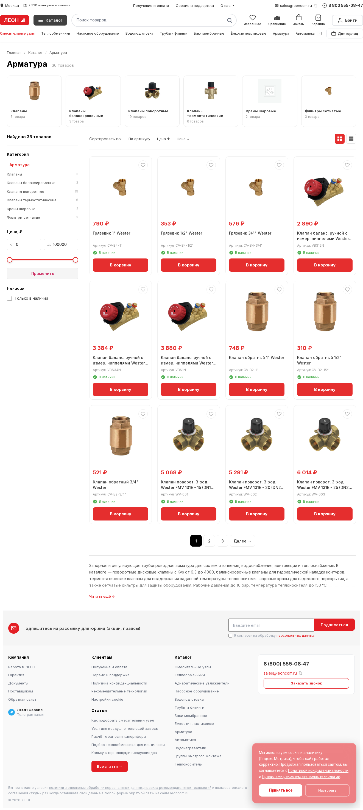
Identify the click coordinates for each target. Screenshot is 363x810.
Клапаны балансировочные (42, 183)
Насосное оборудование (98, 33)
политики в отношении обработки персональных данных (96, 787)
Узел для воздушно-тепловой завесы (124, 727)
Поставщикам (20, 690)
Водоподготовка (139, 33)
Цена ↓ (192, 139)
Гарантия (16, 674)
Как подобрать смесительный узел (122, 719)
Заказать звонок (306, 682)
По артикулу (141, 139)
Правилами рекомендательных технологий (301, 776)
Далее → (242, 541)
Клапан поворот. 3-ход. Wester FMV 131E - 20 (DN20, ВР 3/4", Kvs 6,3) (254, 486)
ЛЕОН (14, 20)
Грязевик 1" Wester (112, 232)
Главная (14, 52)
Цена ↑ (169, 139)
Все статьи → (109, 765)
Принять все (280, 790)
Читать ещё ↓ (102, 596)
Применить (42, 273)
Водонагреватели (190, 747)
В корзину (120, 264)
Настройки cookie (107, 698)
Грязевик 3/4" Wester (251, 232)
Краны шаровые (42, 209)
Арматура (281, 33)
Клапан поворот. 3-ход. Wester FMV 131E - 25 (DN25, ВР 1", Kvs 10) (322, 486)
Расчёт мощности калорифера (118, 735)
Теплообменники (55, 33)
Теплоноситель (188, 763)
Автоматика (305, 33)
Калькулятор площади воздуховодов (124, 752)
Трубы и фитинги (173, 33)
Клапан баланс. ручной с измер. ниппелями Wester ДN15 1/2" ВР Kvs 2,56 (324, 237)
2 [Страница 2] (209, 541)
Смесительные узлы (17, 33)
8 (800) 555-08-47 (286, 663)
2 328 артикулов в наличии (47, 5)
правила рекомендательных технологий (177, 787)
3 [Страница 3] (222, 541)
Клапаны (42, 174)
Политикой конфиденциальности (318, 770)
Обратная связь (22, 698)
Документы (18, 682)
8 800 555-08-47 (342, 5)
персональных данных (295, 635)
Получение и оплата (151, 5)
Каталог (35, 52)
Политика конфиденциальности (119, 682)
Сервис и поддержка (195, 5)
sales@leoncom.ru (296, 5)
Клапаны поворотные (42, 191)
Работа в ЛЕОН (21, 666)
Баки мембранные (209, 33)
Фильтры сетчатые (42, 217)
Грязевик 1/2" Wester (182, 232)
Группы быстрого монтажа (198, 755)
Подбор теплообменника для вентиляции (128, 744)
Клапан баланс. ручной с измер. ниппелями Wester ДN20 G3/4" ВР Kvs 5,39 (120, 362)
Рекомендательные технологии (119, 690)
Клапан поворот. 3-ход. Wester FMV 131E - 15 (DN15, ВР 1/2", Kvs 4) (188, 486)
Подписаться (334, 625)
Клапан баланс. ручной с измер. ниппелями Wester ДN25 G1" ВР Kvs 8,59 (188, 362)
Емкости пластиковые (194, 722)
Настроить (327, 790)
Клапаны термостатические (42, 200)
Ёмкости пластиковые (248, 33)
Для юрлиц (344, 33)
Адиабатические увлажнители (202, 682)
